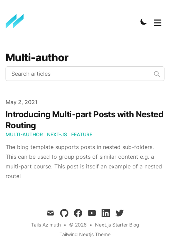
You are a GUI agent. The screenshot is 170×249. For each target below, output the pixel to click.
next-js (57, 134)
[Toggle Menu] (157, 21)
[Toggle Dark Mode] (143, 21)
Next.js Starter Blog (117, 225)
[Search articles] (85, 73)
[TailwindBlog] (17, 21)
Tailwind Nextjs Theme (85, 234)
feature (81, 134)
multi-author (24, 134)
